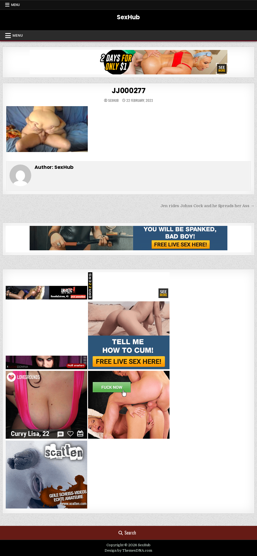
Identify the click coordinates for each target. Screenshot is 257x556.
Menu (15, 4)
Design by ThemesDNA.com (128, 550)
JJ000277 (129, 91)
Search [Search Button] (127, 532)
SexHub (128, 17)
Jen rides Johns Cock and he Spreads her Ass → (207, 206)
